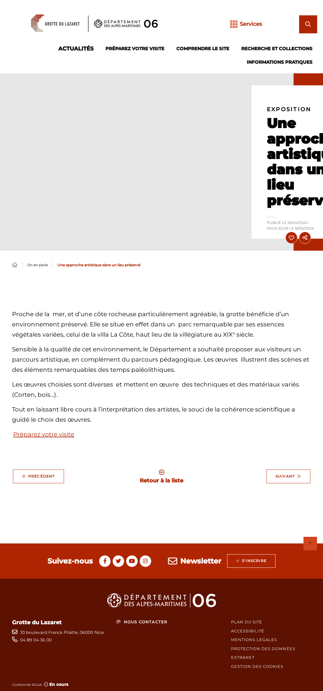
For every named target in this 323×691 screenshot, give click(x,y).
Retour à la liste (161, 476)
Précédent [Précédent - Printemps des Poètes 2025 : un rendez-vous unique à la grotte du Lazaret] (38, 476)
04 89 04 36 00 (36, 640)
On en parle (37, 265)
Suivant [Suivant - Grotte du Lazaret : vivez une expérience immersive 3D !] (288, 476)
